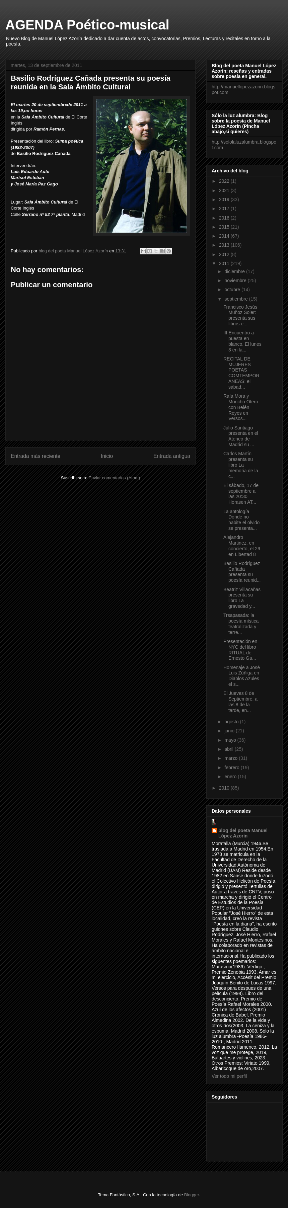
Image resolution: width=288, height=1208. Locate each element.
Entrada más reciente (35, 456)
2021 (225, 190)
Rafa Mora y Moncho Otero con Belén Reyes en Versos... (240, 407)
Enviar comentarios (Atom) (114, 477)
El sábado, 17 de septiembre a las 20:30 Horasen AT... (241, 494)
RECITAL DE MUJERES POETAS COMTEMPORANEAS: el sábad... (241, 373)
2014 (225, 236)
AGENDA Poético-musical (87, 24)
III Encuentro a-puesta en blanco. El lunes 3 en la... (242, 341)
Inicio (107, 456)
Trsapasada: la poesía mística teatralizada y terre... (241, 624)
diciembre (235, 271)
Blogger (191, 1194)
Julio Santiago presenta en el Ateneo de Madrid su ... (240, 436)
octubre (232, 289)
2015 (225, 227)
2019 (225, 199)
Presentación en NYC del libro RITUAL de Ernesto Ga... (240, 650)
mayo (230, 740)
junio (229, 730)
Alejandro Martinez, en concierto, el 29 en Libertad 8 (241, 546)
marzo (231, 758)
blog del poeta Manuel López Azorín (243, 833)
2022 (225, 181)
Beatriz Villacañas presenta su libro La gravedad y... (242, 598)
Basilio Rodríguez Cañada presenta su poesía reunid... (242, 572)
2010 (225, 788)
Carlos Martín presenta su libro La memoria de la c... (240, 465)
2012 (225, 254)
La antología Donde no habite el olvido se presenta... (241, 520)
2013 (225, 245)
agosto (232, 721)
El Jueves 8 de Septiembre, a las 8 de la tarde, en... (240, 702)
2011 (225, 263)
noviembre (235, 280)
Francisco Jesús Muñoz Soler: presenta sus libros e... (240, 315)
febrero (232, 767)
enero (231, 776)
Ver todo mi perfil (229, 1076)
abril (229, 749)
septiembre (236, 299)
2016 (225, 218)
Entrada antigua (171, 456)
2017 (225, 208)
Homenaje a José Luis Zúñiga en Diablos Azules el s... (241, 676)
